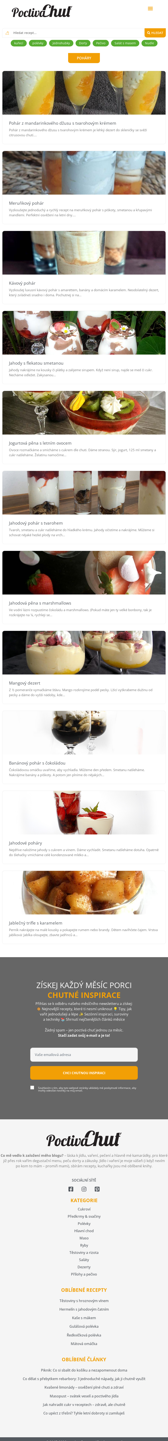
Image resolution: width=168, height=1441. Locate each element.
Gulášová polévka (84, 1326)
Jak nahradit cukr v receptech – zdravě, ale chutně (84, 1404)
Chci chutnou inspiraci (84, 1073)
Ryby (84, 1245)
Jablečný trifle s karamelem (35, 923)
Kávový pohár (22, 283)
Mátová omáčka (84, 1343)
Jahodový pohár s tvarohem (36, 523)
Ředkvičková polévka (84, 1335)
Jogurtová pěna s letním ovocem (40, 443)
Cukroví (84, 1209)
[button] (150, 8)
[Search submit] (155, 32)
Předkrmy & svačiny (84, 1216)
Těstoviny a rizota (84, 1252)
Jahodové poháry (25, 843)
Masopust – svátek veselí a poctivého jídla (84, 1396)
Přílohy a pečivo (84, 1274)
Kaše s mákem (84, 1317)
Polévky (84, 1223)
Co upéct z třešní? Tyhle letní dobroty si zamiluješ (84, 1413)
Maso (84, 1238)
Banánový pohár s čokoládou (37, 763)
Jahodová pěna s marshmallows (40, 603)
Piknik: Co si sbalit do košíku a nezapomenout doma (84, 1370)
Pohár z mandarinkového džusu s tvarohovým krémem (62, 123)
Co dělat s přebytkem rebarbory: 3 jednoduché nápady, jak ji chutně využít (84, 1378)
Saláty (84, 1260)
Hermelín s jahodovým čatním (84, 1309)
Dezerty (84, 1267)
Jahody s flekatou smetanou (36, 363)
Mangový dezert (24, 683)
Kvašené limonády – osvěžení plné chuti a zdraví (84, 1387)
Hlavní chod (84, 1231)
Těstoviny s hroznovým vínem (84, 1300)
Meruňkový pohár (26, 203)
